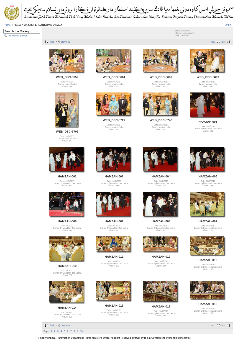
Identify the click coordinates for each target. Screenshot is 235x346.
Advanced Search (18, 35)
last (223, 42)
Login (228, 24)
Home (7, 24)
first (52, 42)
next (213, 42)
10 (81, 331)
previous (65, 42)
